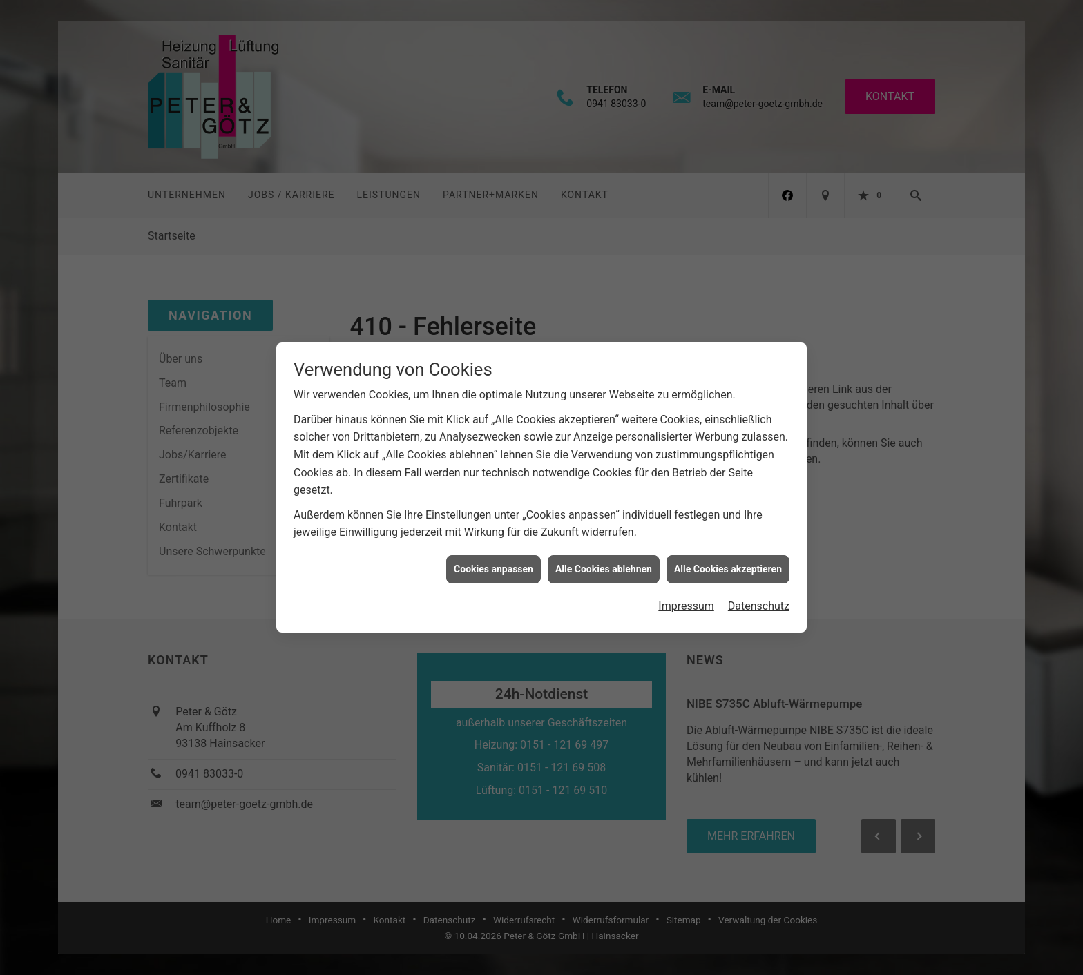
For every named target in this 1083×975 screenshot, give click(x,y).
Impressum (686, 589)
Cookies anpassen (493, 551)
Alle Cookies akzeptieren (728, 551)
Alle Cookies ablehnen (603, 551)
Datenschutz (758, 589)
